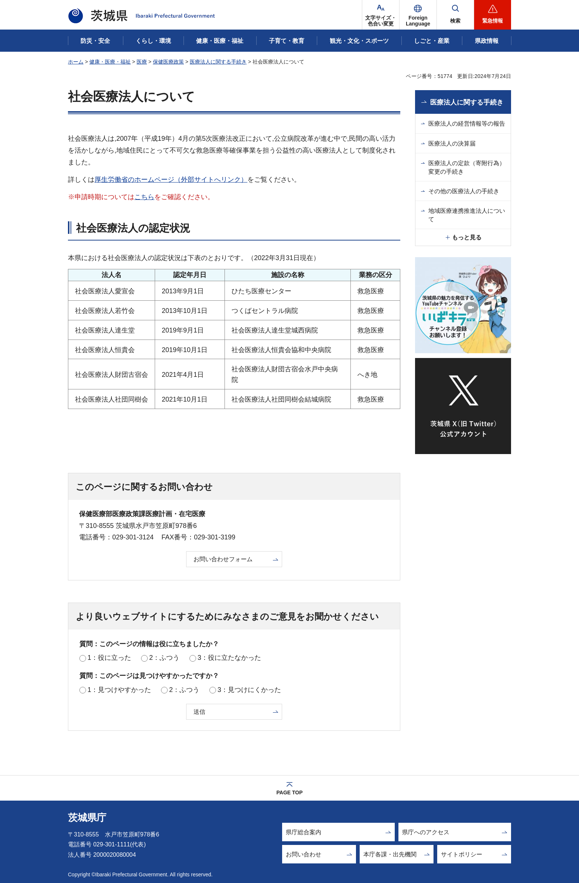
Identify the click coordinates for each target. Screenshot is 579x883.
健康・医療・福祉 (110, 62)
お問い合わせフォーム (223, 559)
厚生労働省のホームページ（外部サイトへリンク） (171, 179)
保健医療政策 (168, 62)
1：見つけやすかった (119, 689)
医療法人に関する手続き (218, 62)
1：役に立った (109, 657)
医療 (142, 62)
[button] (418, 15)
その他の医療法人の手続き (463, 191)
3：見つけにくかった (249, 689)
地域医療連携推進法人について (466, 215)
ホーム (75, 62)
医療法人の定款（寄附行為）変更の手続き (466, 167)
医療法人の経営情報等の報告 (466, 123)
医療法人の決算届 (452, 143)
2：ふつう (164, 657)
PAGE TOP (289, 792)
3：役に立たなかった (229, 657)
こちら (144, 197)
